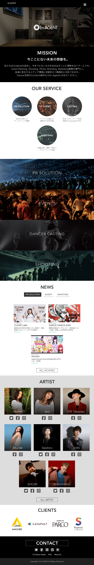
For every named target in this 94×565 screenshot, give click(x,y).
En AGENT (12, 3)
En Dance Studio (39, 554)
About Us (57, 554)
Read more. (17, 332)
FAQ (50, 554)
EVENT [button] (48, 294)
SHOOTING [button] (62, 294)
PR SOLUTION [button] (33, 294)
